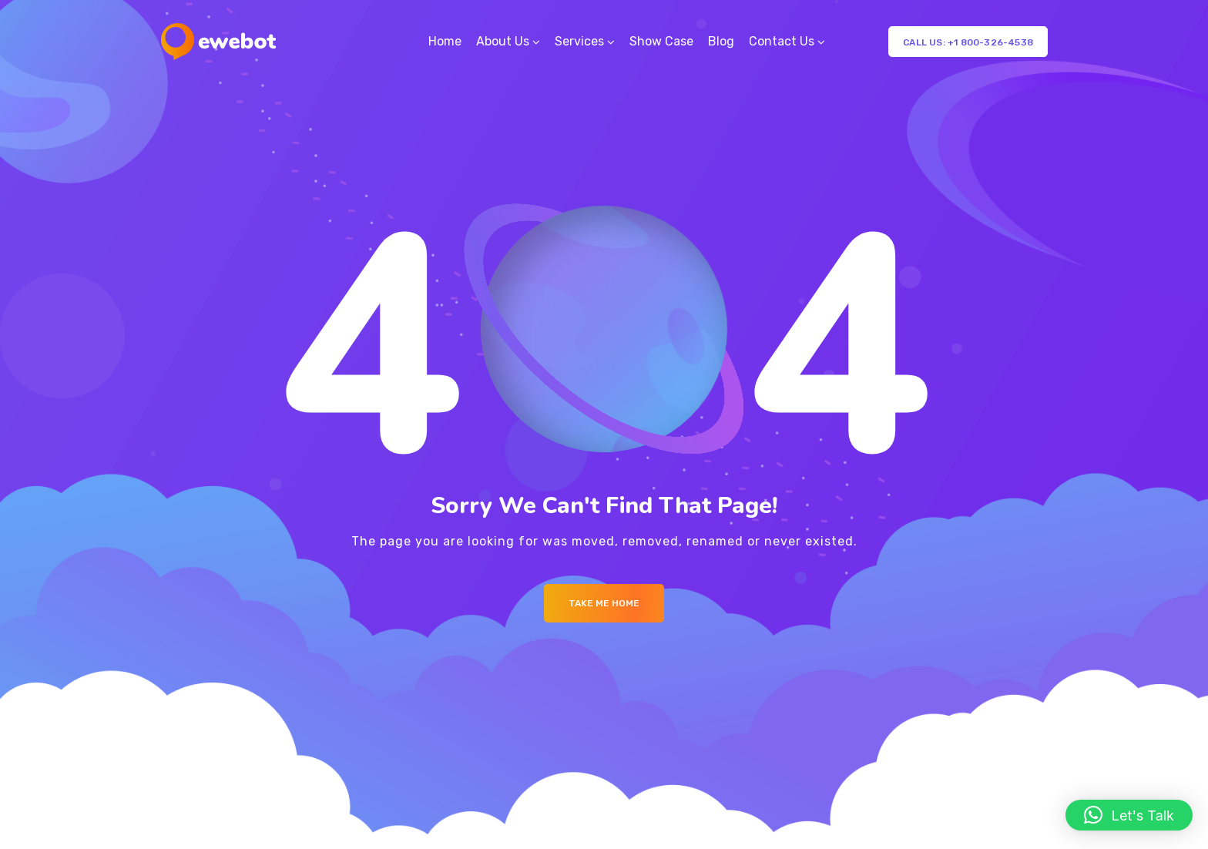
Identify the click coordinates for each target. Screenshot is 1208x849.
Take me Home (604, 603)
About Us (502, 41)
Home (444, 41)
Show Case (661, 41)
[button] (1129, 815)
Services (579, 41)
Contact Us (781, 41)
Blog (721, 41)
